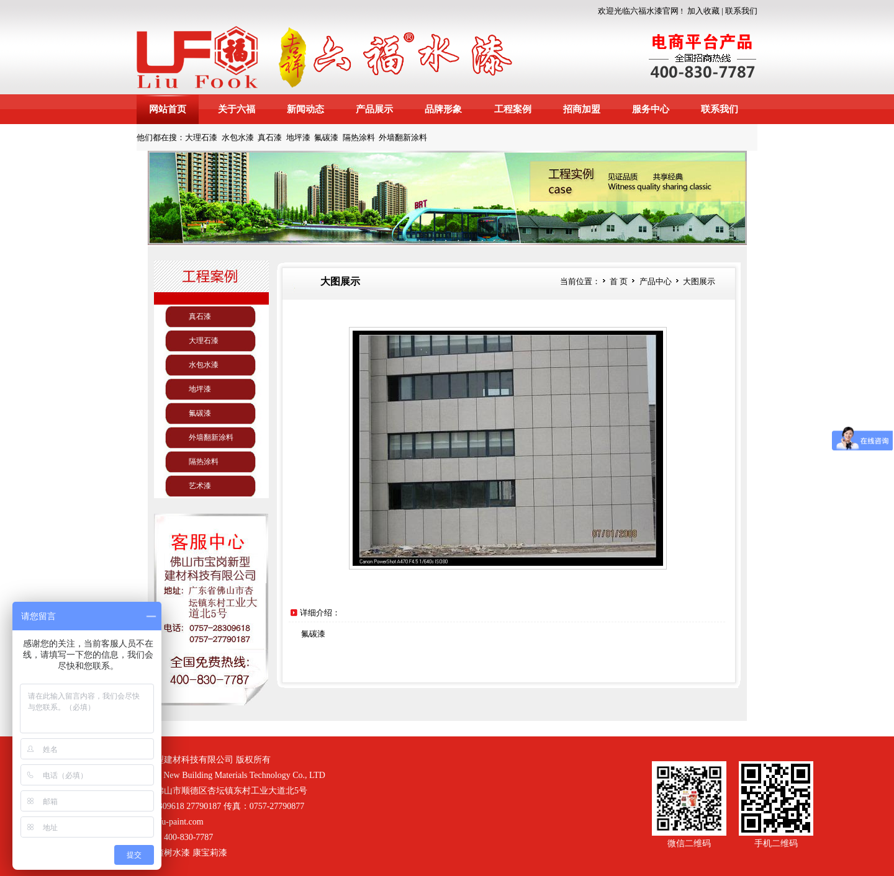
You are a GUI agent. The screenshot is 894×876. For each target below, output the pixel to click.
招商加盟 (581, 109)
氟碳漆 (326, 137)
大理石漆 (201, 137)
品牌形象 (443, 109)
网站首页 (167, 109)
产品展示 (374, 109)
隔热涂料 (359, 137)
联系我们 (741, 11)
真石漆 (270, 137)
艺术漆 (200, 485)
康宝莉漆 (209, 852)
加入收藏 (703, 11)
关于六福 (236, 109)
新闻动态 (305, 109)
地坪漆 (298, 137)
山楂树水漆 (168, 852)
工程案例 (512, 109)
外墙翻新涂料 (403, 137)
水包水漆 (238, 137)
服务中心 (650, 109)
